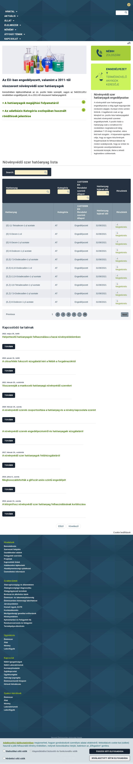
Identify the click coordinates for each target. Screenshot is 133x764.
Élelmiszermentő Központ (15, 681)
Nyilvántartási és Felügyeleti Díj (17, 620)
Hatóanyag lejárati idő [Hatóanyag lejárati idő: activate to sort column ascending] (103, 212)
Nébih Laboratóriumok (13, 665)
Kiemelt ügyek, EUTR (13, 607)
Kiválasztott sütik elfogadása (110, 758)
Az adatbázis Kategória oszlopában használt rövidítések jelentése (34, 113)
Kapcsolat (9, 658)
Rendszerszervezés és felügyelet (18, 623)
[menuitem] (55, 11)
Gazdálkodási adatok (13, 553)
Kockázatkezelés (11, 610)
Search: (26, 172)
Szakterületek (10, 581)
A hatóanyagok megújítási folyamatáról (32, 103)
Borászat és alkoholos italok (16, 594)
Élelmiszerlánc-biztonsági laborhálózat (20, 601)
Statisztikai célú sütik (15, 751)
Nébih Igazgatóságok (13, 662)
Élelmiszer (8, 639)
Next (124, 314)
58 (85, 314)
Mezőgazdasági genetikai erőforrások (20, 613)
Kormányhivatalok (12, 668)
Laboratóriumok (11, 707)
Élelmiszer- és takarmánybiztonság (19, 597)
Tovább (9, 346)
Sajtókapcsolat (10, 671)
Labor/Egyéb (9, 649)
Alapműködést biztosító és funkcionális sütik (54, 751)
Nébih (45, 5)
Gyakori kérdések (12, 693)
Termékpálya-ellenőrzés (14, 626)
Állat (6, 642)
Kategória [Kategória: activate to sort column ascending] (63, 212)
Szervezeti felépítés (12, 549)
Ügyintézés (9, 635)
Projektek (8, 559)
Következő (73, 526)
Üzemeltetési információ (14, 572)
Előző (60, 526)
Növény (7, 646)
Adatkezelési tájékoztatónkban (18, 743)
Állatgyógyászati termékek (15, 591)
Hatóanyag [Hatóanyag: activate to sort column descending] (11, 212)
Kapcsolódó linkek (12, 562)
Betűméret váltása (129, 43)
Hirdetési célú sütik (14, 758)
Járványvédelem (11, 604)
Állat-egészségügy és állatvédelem (19, 585)
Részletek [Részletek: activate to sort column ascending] (122, 212)
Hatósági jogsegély (12, 678)
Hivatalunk (9, 542)
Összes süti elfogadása (109, 751)
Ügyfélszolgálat (10, 675)
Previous (10, 314)
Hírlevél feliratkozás (12, 684)
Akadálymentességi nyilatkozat (17, 568)
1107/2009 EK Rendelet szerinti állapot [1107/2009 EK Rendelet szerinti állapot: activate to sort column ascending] (82, 212)
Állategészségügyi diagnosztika (17, 588)
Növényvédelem (11, 617)
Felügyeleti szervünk (13, 556)
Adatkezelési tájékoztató (14, 565)
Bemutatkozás (10, 546)
